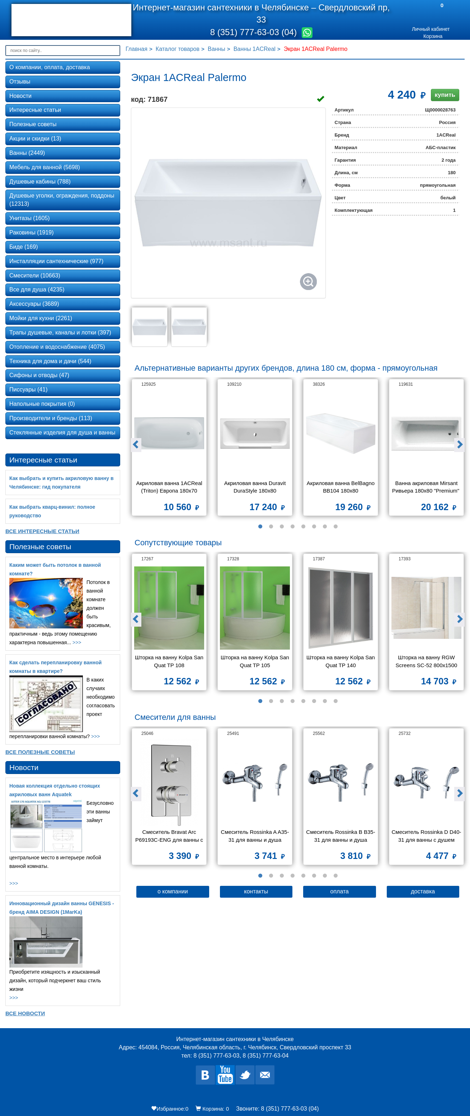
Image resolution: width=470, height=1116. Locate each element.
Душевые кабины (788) (40, 182)
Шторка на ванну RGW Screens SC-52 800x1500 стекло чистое (427, 662)
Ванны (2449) (27, 153)
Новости (20, 96)
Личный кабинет (431, 29)
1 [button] (260, 526)
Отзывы (19, 82)
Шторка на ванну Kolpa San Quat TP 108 (169, 661)
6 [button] (314, 526)
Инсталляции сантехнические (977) (56, 261)
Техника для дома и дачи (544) (50, 361)
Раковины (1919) (31, 232)
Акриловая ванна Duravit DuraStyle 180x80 (255, 487)
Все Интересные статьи (42, 531)
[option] (169, 450)
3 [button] (281, 526)
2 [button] (270, 526)
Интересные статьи (35, 110)
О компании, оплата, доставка (49, 67)
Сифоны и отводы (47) (39, 375)
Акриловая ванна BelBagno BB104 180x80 (341, 487)
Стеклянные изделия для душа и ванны (62, 432)
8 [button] (335, 526)
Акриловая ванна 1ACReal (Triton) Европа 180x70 (169, 487)
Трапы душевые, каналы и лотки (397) (60, 332)
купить (445, 94)
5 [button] (303, 526)
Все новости (25, 1013)
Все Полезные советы (40, 752)
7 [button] (324, 526)
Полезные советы (33, 124)
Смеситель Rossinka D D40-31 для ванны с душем (426, 835)
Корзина (432, 36)
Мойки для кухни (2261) (40, 318)
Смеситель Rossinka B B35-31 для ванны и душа (340, 835)
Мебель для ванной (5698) (44, 167)
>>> (76, 642)
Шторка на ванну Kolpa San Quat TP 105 (255, 661)
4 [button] (292, 526)
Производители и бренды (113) (50, 418)
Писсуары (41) (28, 389)
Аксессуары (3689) (34, 304)
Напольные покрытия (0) (42, 404)
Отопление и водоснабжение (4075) (57, 347)
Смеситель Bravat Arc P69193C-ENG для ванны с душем (169, 836)
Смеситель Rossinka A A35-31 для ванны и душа (255, 835)
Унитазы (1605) (29, 218)
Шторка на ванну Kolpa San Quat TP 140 (341, 661)
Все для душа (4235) (37, 289)
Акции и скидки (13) (35, 139)
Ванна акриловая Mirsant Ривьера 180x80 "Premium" (426, 487)
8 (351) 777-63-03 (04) (254, 32)
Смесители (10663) (34, 275)
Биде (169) (23, 247)
